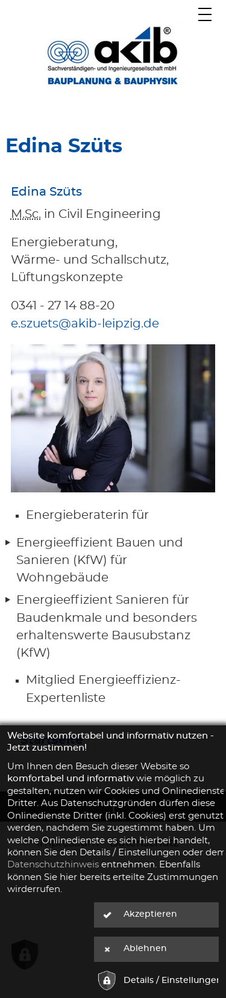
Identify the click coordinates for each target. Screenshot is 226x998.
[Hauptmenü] (205, 14)
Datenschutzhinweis (53, 864)
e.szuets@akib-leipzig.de (85, 324)
